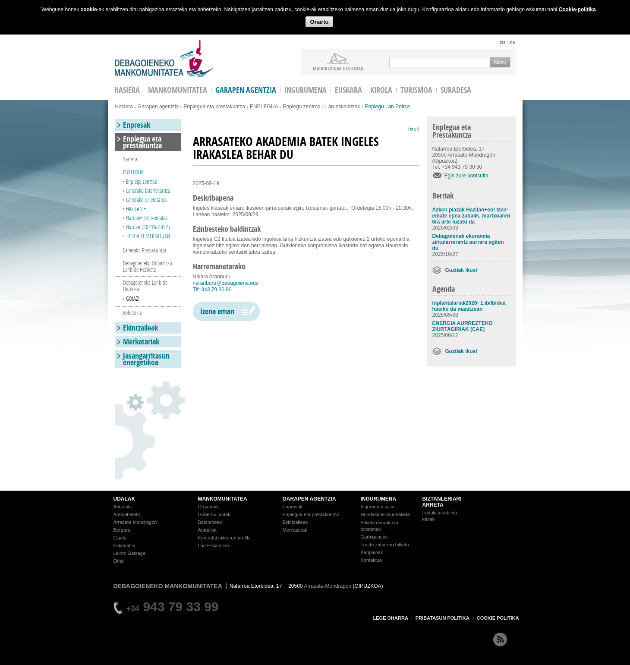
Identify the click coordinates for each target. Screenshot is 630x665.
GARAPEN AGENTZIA (309, 499)
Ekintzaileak (140, 327)
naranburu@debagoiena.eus (225, 283)
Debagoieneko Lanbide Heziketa (145, 285)
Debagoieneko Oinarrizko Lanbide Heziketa (147, 266)
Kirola (381, 90)
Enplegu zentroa (301, 107)
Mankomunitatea (177, 90)
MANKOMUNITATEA (222, 499)
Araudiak (207, 530)
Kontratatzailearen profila (224, 537)
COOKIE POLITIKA (498, 618)
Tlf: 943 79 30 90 (212, 290)
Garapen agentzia (245, 90)
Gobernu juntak (214, 514)
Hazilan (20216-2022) (148, 227)
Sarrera (130, 159)
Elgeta (120, 537)
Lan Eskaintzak (214, 545)
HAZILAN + (136, 209)
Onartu (319, 22)
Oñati (119, 561)
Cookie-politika (577, 9)
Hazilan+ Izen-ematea (146, 218)
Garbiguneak (374, 536)
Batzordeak (210, 522)
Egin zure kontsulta (466, 176)
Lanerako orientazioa (146, 199)
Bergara (121, 530)
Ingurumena (305, 90)
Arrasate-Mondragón (135, 522)
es (512, 41)
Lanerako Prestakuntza (144, 250)
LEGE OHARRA (390, 618)
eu (502, 41)
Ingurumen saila (377, 506)
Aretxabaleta (126, 514)
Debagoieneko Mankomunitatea (164, 58)
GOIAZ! (132, 298)
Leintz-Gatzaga (129, 553)
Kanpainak (372, 552)
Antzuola (122, 506)
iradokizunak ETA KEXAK (338, 68)
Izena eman (217, 311)
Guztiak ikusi (461, 270)
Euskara (348, 90)
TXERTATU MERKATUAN (148, 236)
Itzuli (413, 129)
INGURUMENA (379, 499)
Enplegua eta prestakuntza (214, 107)
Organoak (208, 506)
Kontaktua (371, 560)
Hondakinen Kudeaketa (385, 514)
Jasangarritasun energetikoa (146, 359)
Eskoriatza (124, 545)
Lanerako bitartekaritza (148, 190)
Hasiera (124, 107)
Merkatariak (141, 341)
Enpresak (136, 125)
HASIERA (127, 90)
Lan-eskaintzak (342, 107)
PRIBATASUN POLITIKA (442, 618)
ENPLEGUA (264, 107)
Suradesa (456, 90)
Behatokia (132, 313)
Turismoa (416, 90)
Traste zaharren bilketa (385, 544)
